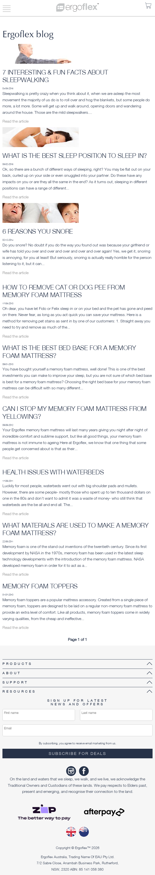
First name (11, 713)
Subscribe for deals (77, 753)
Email (7, 728)
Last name (88, 713)
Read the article (15, 121)
